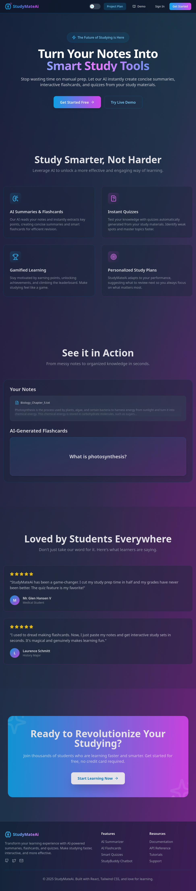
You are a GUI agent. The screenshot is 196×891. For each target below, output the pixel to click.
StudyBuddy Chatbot (117, 861)
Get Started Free (77, 104)
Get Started (180, 6)
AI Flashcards (111, 848)
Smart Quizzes (112, 854)
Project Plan (115, 6)
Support (155, 861)
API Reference (160, 848)
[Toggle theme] (95, 6)
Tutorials (156, 854)
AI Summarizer (112, 841)
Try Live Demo (123, 104)
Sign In (159, 6)
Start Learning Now (98, 783)
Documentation (161, 841)
